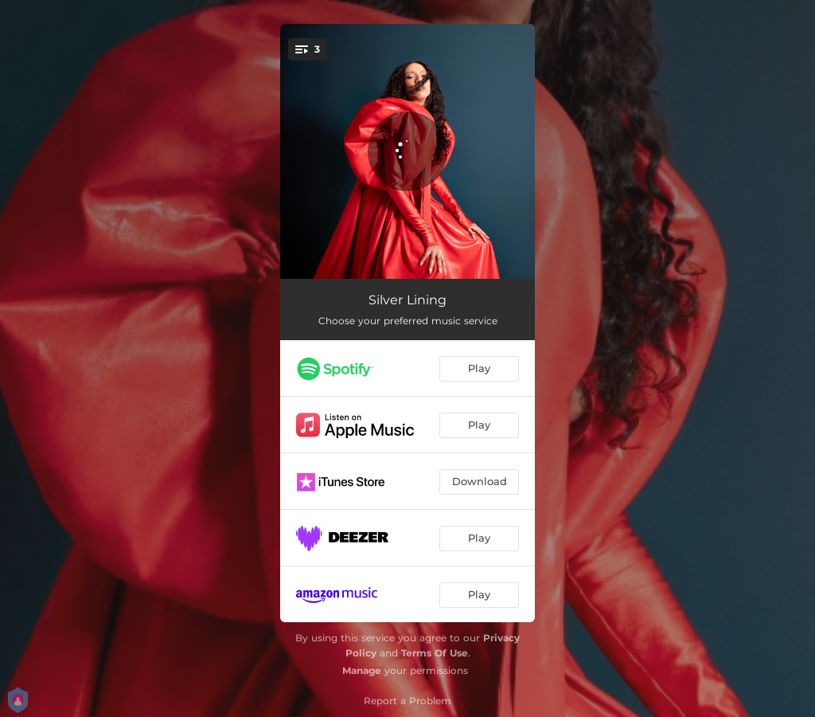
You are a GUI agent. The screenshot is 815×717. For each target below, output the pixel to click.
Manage (361, 670)
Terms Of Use (434, 653)
